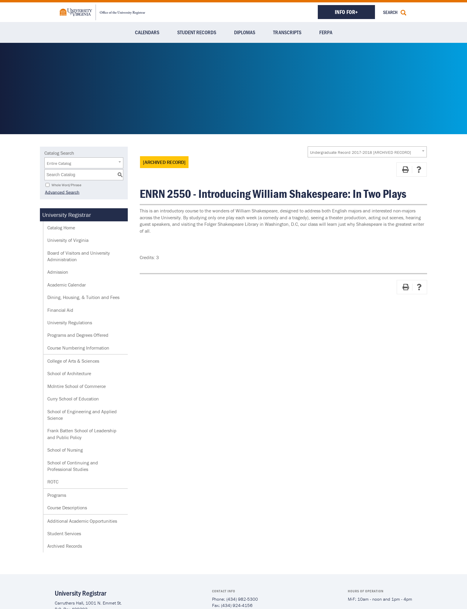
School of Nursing (65, 450)
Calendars (147, 32)
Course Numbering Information (78, 348)
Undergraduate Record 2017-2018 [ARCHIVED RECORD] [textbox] (360, 152)
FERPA (325, 32)
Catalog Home (61, 228)
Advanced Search (61, 192)
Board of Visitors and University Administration (78, 256)
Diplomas (244, 32)
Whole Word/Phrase (66, 184)
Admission (57, 272)
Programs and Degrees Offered (77, 335)
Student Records (196, 32)
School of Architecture (69, 373)
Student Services (64, 533)
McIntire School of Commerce (76, 386)
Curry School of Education (73, 399)
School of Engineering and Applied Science (82, 414)
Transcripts (287, 32)
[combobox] (367, 151)
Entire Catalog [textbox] (59, 163)
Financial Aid (60, 310)
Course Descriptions (67, 508)
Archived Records (64, 546)
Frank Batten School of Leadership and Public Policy (81, 434)
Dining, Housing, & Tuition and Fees (83, 297)
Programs (56, 495)
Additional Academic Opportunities (82, 521)
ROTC (52, 482)
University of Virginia (67, 240)
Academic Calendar (66, 285)
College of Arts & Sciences (73, 361)
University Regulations (69, 322)
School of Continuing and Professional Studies (72, 466)
